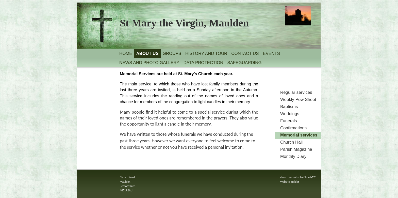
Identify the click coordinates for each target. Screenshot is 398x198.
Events (271, 53)
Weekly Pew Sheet (298, 99)
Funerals (288, 120)
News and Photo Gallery (149, 62)
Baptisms (289, 106)
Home (125, 53)
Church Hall (291, 142)
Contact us (245, 53)
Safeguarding (244, 62)
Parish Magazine (296, 149)
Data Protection (203, 62)
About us (147, 53)
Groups (172, 53)
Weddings (289, 113)
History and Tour (206, 53)
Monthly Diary (293, 156)
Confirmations (293, 128)
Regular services (296, 92)
